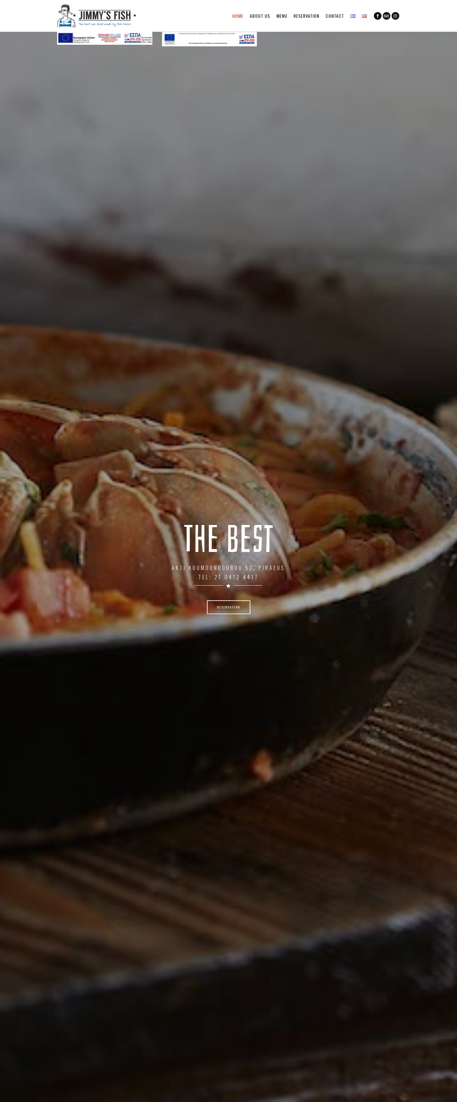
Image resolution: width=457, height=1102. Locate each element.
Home (237, 15)
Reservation (306, 15)
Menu (281, 15)
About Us (260, 15)
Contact (335, 15)
